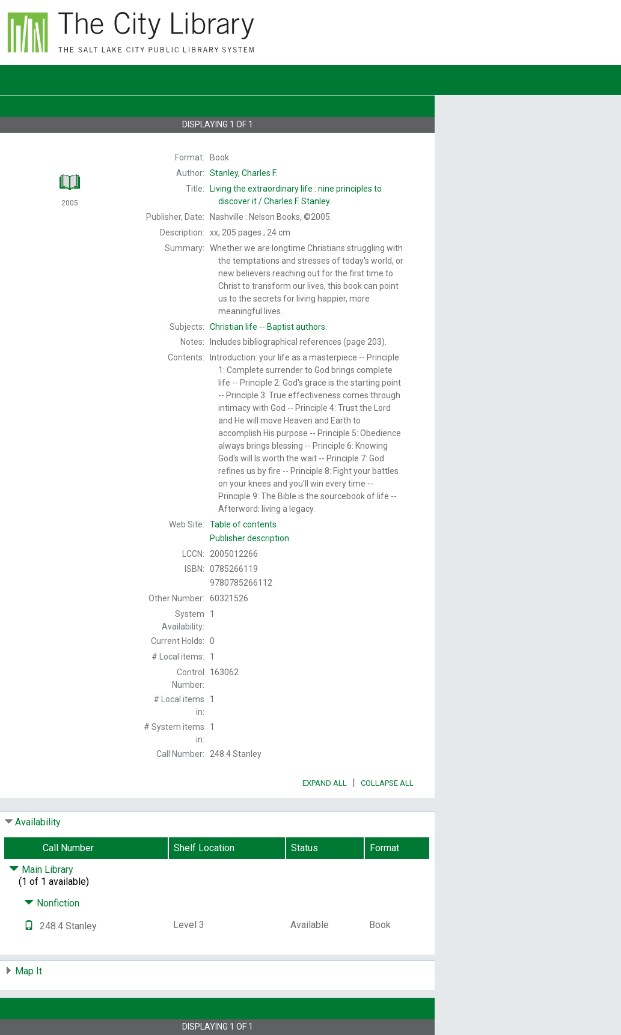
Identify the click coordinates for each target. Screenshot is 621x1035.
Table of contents (243, 524)
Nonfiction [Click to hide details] (51, 903)
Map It (28, 971)
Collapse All (387, 783)
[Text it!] (29, 926)
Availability (38, 822)
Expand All (324, 783)
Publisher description (249, 538)
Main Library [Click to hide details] (41, 869)
